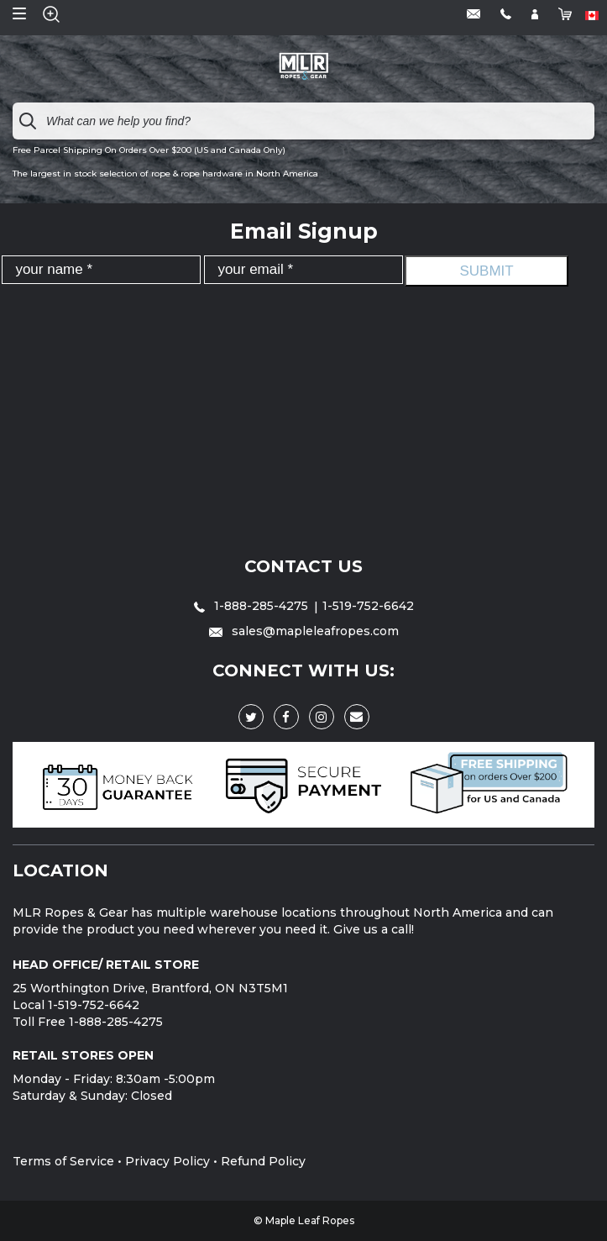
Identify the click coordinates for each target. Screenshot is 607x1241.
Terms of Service (63, 1161)
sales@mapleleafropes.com (304, 631)
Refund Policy (263, 1161)
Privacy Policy (167, 1161)
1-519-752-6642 (368, 605)
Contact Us (303, 566)
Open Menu (19, 13)
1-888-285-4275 (252, 605)
